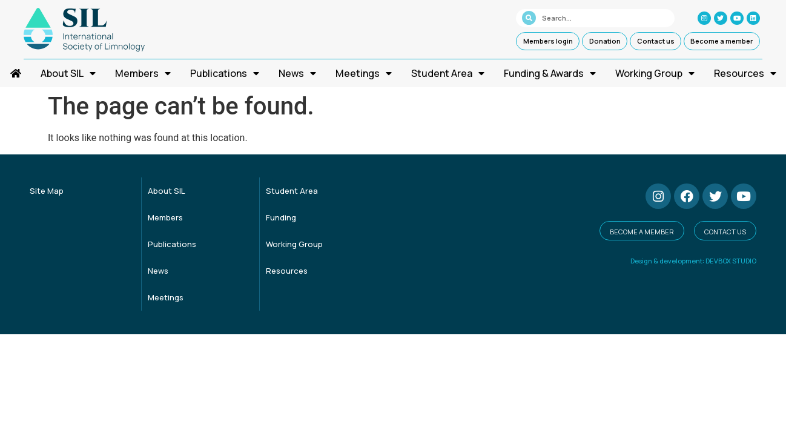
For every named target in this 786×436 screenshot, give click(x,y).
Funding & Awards (550, 73)
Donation (605, 40)
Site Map (47, 190)
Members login (548, 40)
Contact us (656, 40)
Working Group (655, 73)
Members (143, 73)
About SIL (68, 73)
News (297, 73)
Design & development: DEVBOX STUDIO (693, 260)
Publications (224, 73)
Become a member (721, 40)
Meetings (363, 73)
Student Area (447, 73)
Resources (745, 73)
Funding (281, 217)
